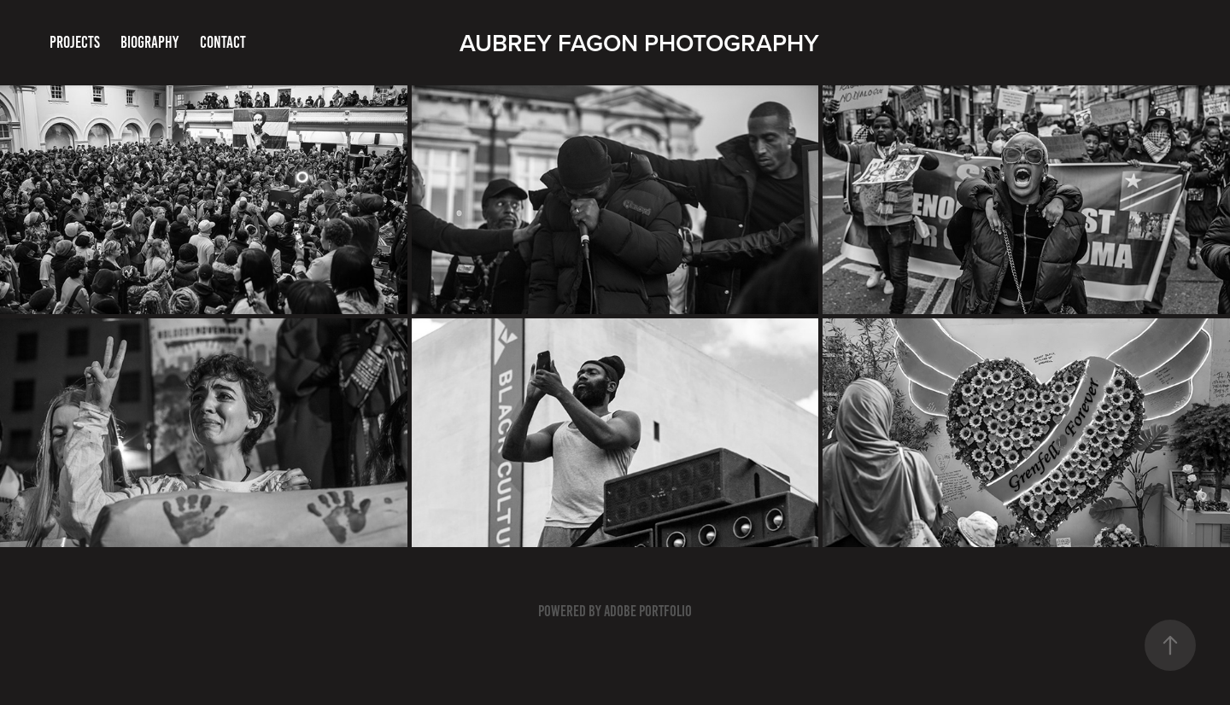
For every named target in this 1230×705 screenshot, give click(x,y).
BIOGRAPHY (149, 42)
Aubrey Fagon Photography (639, 43)
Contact (223, 42)
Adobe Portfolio (648, 611)
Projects (75, 42)
